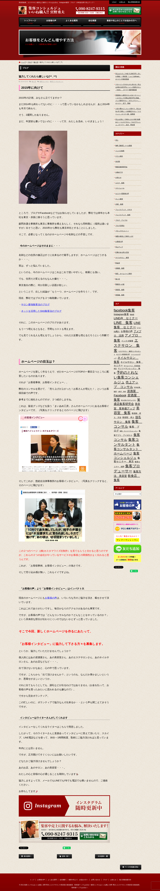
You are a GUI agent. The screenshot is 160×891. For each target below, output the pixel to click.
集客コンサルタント (56, 81)
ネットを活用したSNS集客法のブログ (41, 311)
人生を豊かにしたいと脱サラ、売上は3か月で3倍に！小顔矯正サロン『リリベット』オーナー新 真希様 (128, 111)
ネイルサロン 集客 (122, 257)
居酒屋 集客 (119, 268)
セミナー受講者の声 (122, 193)
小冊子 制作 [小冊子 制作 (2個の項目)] (122, 391)
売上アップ (119, 247)
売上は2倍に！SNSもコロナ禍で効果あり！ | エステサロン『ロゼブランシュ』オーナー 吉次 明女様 (128, 122)
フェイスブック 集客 (122, 215)
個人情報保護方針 (134, 2)
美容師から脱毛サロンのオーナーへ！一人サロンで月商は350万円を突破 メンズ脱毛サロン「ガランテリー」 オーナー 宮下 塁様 (128, 99)
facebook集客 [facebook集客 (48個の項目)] (124, 310)
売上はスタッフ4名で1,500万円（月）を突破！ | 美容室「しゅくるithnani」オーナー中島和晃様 (128, 76)
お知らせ (122, 2)
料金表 (117, 263)
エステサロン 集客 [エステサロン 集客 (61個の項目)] (127, 345)
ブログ (114, 2)
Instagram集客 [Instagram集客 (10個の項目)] (121, 314)
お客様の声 (51, 22)
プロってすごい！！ (122, 231)
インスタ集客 (119, 151)
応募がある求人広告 (122, 252)
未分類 (117, 161)
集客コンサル (44, 81)
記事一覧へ (64, 856)
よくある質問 (72, 22)
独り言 (36, 62)
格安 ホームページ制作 (123, 274)
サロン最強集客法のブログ (35, 304)
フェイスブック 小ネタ (123, 210)
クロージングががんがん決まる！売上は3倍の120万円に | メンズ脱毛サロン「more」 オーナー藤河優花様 (128, 87)
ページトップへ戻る (130, 868)
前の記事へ (26, 856)
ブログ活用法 (119, 226)
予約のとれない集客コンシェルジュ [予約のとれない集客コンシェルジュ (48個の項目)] (126, 377)
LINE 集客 (119, 204)
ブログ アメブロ (121, 220)
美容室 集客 (119, 290)
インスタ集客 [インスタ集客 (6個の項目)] (127, 341)
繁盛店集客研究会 (121, 167)
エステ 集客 (119, 183)
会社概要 (92, 22)
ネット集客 (119, 199)
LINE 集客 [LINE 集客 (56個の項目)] (123, 323)
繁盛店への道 (119, 284)
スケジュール (119, 188)
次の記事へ (102, 856)
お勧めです (119, 172)
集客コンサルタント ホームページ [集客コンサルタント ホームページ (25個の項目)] (128, 449)
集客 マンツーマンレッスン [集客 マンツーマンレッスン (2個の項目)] (129, 431)
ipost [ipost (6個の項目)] (132, 314)
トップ (30, 22)
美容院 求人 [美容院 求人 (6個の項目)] (128, 417)
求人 (116, 140)
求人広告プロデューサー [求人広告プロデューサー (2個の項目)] (128, 400)
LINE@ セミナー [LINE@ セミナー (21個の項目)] (126, 318)
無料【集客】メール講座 (123, 145)
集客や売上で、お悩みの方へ (121, 22)
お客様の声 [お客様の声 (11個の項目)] (127, 331)
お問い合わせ (95, 880)
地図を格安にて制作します (124, 236)
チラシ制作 (119, 156)
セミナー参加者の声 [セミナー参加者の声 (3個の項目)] (123, 354)
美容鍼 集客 (119, 295)
